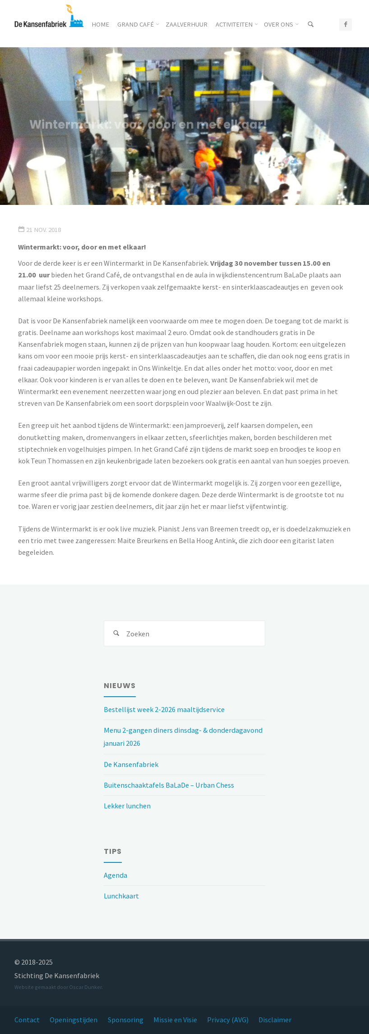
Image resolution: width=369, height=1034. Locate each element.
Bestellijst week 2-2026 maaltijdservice (164, 709)
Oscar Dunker (85, 987)
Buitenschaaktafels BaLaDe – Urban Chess (169, 784)
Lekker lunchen (127, 805)
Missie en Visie (175, 1019)
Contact (27, 1019)
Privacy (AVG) (228, 1019)
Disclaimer (274, 1019)
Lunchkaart (121, 895)
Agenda (115, 875)
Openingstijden (73, 1019)
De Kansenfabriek (131, 764)
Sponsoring (125, 1019)
